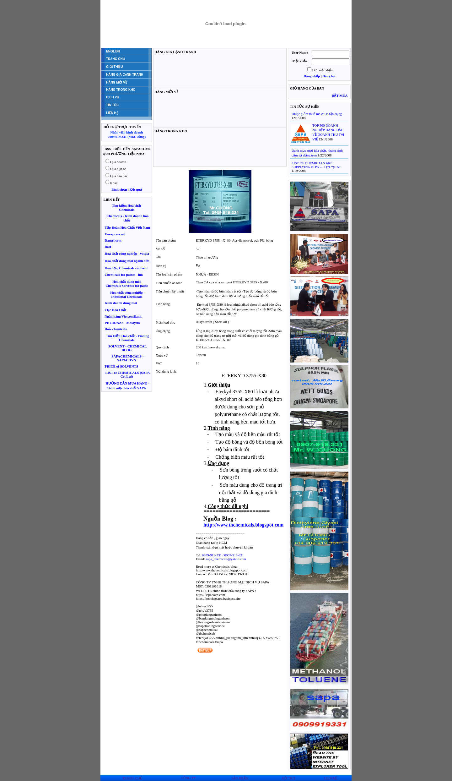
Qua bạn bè (118, 169)
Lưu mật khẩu (322, 70)
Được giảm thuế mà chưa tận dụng (317, 114)
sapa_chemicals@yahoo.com (226, 559)
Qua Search (118, 162)
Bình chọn (119, 189)
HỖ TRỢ (288, 778)
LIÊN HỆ (330, 778)
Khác (113, 183)
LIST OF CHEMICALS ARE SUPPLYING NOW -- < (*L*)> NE (317, 165)
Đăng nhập (312, 76)
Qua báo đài (118, 176)
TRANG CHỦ (132, 778)
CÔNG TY (188, 778)
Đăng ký (328, 76)
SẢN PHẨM (240, 778)
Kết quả (136, 189)
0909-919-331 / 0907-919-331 (223, 555)
